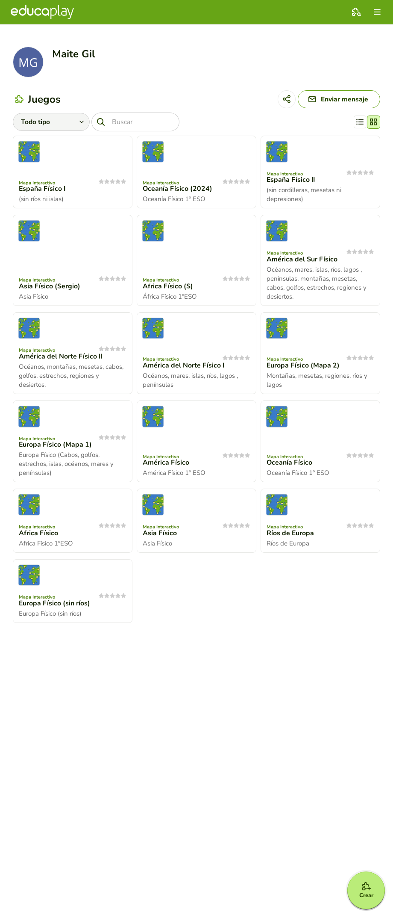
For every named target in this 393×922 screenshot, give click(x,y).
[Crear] (363, 888)
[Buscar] (136, 122)
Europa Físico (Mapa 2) (303, 366)
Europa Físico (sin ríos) (55, 604)
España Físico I (42, 189)
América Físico (166, 463)
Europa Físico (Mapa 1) (55, 445)
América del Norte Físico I (184, 366)
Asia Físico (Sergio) (49, 287)
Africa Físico (38, 533)
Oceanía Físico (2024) (178, 189)
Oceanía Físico (290, 463)
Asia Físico (160, 533)
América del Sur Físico (302, 260)
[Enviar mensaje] (336, 99)
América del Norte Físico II (61, 357)
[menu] (377, 12)
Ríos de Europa (290, 533)
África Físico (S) (168, 287)
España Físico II (291, 180)
